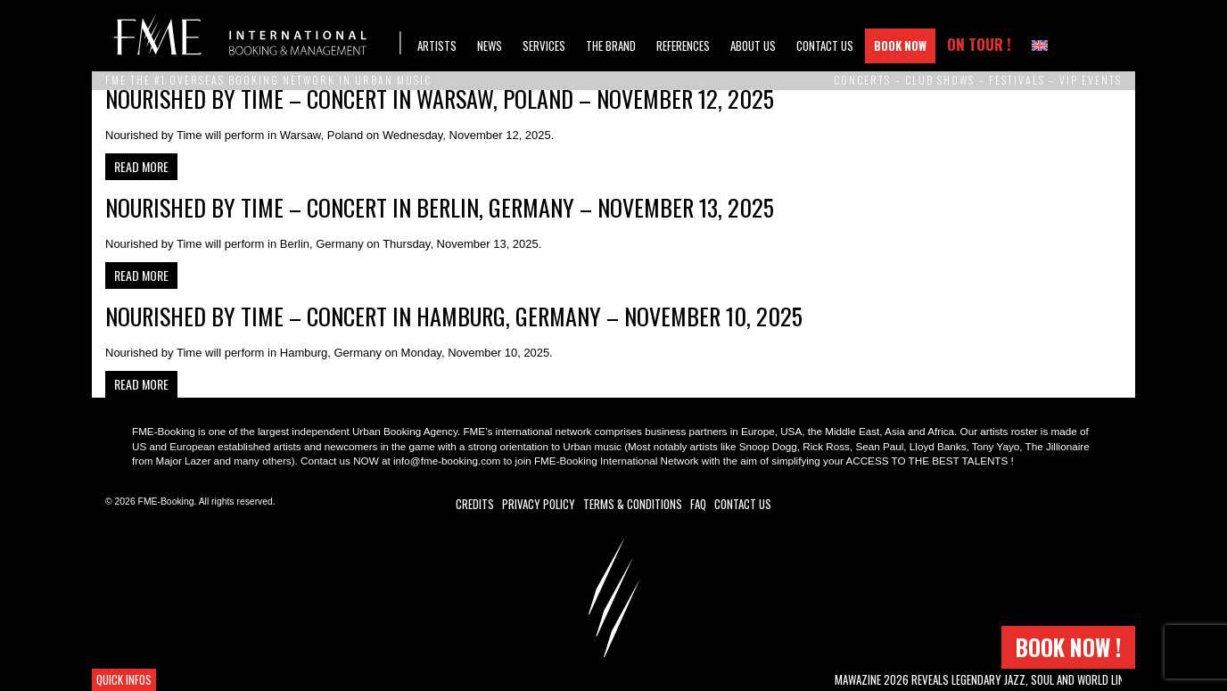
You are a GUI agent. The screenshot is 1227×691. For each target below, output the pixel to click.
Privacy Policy (538, 504)
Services (544, 45)
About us (753, 45)
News (489, 45)
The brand (611, 45)
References (683, 45)
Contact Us (824, 45)
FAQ (698, 504)
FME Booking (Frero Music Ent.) (256, 35)
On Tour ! (979, 44)
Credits (475, 504)
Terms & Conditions (632, 504)
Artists (437, 45)
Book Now (900, 45)
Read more (141, 166)
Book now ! (1068, 646)
